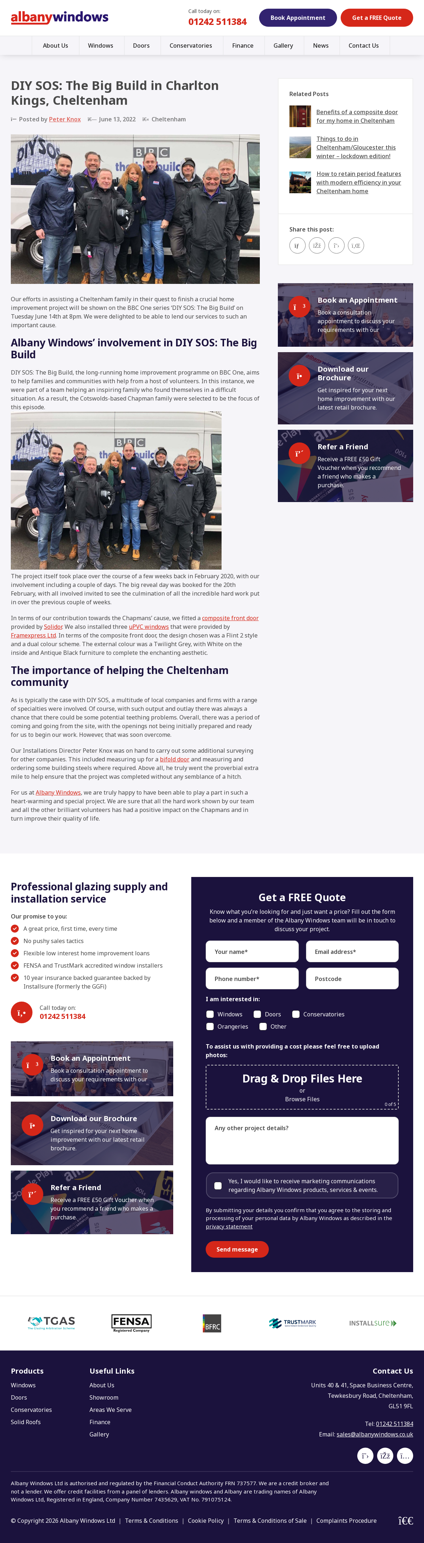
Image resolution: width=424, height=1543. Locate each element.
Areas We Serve (110, 1410)
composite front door (230, 618)
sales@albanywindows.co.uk (375, 1434)
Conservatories (191, 45)
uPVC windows (149, 627)
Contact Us (364, 45)
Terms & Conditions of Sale (270, 1521)
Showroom (103, 1397)
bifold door (174, 759)
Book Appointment (298, 18)
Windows (100, 45)
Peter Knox (65, 119)
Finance (243, 45)
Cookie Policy (206, 1521)
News (321, 45)
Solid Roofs (26, 1422)
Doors (141, 45)
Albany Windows (58, 792)
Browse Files (302, 1099)
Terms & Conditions (151, 1521)
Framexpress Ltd (33, 635)
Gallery (283, 45)
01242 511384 (217, 21)
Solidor (53, 627)
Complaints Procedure (346, 1521)
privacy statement (229, 1226)
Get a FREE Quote (377, 18)
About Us (55, 45)
